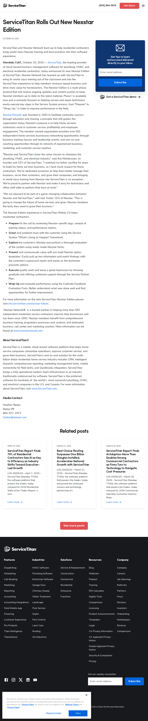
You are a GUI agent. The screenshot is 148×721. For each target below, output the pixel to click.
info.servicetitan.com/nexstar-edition (29, 303)
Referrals (122, 585)
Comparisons (95, 602)
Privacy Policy (28, 705)
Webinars (94, 573)
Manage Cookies (53, 713)
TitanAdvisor (10, 636)
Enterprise (66, 590)
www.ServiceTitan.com (45, 388)
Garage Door (39, 585)
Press (120, 596)
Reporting (9, 590)
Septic (35, 613)
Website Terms (71, 705)
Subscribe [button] (120, 83)
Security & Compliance (100, 655)
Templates (94, 619)
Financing (9, 613)
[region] (46, 705)
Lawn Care (38, 625)
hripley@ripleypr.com (15, 417)
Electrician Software (42, 579)
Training (93, 585)
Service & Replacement (73, 567)
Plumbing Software (42, 573)
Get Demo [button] (129, 6)
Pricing (92, 661)
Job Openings (124, 579)
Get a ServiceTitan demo (120, 97)
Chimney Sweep (40, 590)
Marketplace (123, 619)
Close (78, 713)
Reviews (121, 602)
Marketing (9, 585)
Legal (92, 625)
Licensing (94, 608)
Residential (66, 585)
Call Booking (10, 579)
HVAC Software (40, 567)
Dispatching (10, 567)
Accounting (10, 596)
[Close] (86, 695)
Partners (121, 590)
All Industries (39, 636)
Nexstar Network (13, 115)
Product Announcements (102, 613)
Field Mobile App (13, 608)
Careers (121, 573)
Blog (91, 567)
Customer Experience (15, 619)
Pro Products (10, 625)
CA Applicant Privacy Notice (100, 638)
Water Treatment (41, 596)
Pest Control (39, 619)
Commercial (67, 579)
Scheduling (10, 573)
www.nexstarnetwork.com (28, 330)
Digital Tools (95, 596)
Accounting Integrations (16, 602)
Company (122, 567)
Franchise (66, 596)
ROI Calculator (96, 590)
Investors (122, 608)
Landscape (37, 602)
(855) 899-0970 (107, 5)
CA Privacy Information (101, 631)
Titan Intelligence (13, 631)
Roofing (36, 631)
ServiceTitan (55, 62)
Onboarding (123, 613)
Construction (67, 573)
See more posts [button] (74, 526)
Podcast (93, 579)
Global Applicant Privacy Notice (101, 648)
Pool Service (38, 608)
